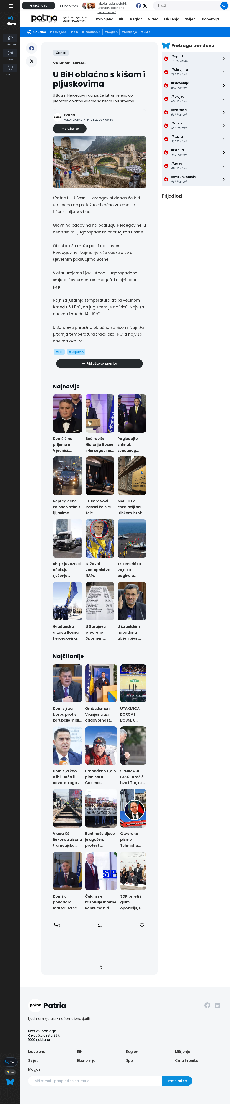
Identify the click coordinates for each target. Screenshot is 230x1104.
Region (136, 19)
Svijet (190, 19)
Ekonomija (209, 19)
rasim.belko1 (107, 12)
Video (153, 19)
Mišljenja (171, 19)
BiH (122, 19)
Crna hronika (186, 1060)
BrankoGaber (108, 8)
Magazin (36, 1069)
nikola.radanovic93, (112, 3)
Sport (131, 1060)
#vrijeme (76, 352)
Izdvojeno (104, 19)
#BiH (59, 352)
